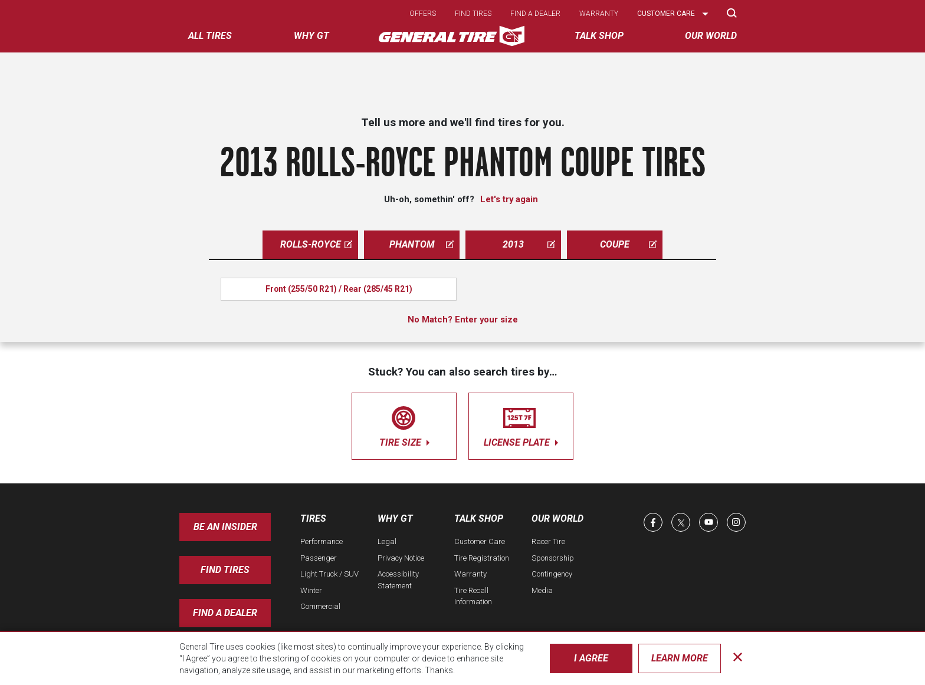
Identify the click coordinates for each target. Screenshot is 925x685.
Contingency (552, 573)
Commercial (320, 606)
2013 (529, 244)
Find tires (473, 13)
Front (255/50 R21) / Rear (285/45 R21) (338, 289)
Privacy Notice (401, 558)
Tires (313, 518)
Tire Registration (481, 558)
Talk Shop (478, 518)
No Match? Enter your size (463, 319)
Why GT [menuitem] (311, 35)
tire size (404, 424)
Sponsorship (553, 558)
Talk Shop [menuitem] (599, 35)
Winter (311, 590)
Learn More (679, 658)
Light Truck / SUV (329, 573)
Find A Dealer (225, 612)
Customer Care (479, 541)
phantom (421, 244)
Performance (321, 541)
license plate (520, 424)
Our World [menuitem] (711, 35)
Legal (387, 541)
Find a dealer (535, 13)
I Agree (591, 658)
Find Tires (225, 569)
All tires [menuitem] (210, 35)
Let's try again (509, 199)
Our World (557, 518)
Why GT (395, 518)
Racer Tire (548, 541)
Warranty (598, 13)
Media (542, 590)
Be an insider (225, 526)
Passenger (318, 558)
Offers (422, 13)
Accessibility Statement (398, 579)
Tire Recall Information (473, 596)
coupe (628, 244)
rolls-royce (316, 244)
